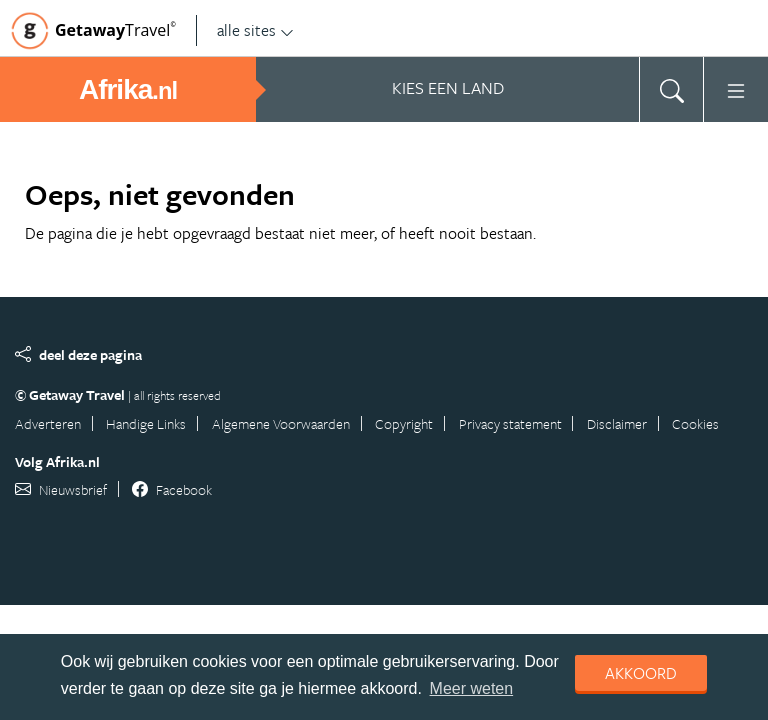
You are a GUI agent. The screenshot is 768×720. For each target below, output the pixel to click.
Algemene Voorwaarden (281, 423)
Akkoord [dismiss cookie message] (641, 673)
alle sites (255, 30)
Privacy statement (510, 423)
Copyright (404, 423)
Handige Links (146, 423)
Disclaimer (617, 423)
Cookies (695, 423)
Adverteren (48, 423)
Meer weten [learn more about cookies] (472, 688)
